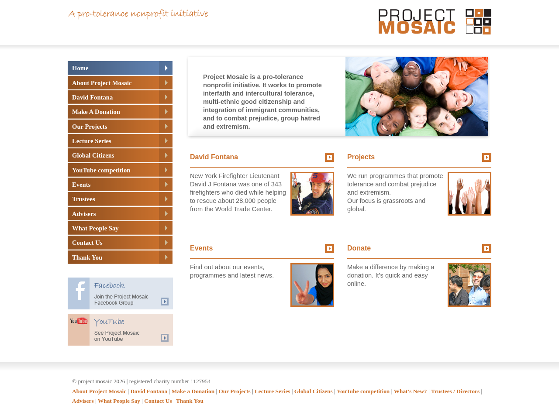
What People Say (119, 401)
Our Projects (234, 391)
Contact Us (158, 401)
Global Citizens (313, 391)
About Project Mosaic (99, 391)
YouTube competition (363, 391)
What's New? (410, 391)
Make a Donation (193, 391)
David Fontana (148, 391)
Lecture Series (272, 391)
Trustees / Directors (455, 391)
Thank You (190, 401)
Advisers (83, 401)
